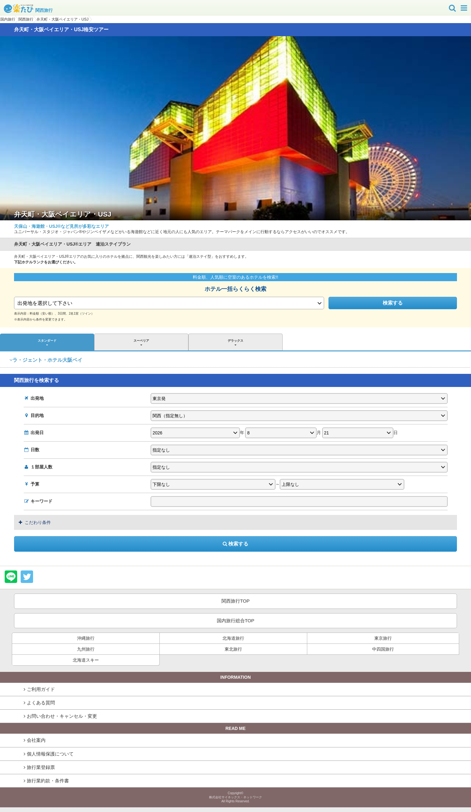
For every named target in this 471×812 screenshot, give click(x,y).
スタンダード (47, 343)
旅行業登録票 (41, 767)
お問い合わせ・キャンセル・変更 (62, 716)
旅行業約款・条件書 (48, 780)
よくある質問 (41, 702)
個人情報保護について (50, 753)
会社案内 (36, 740)
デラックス (235, 343)
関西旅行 (28, 10)
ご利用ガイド (41, 689)
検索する (393, 303)
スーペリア (141, 343)
